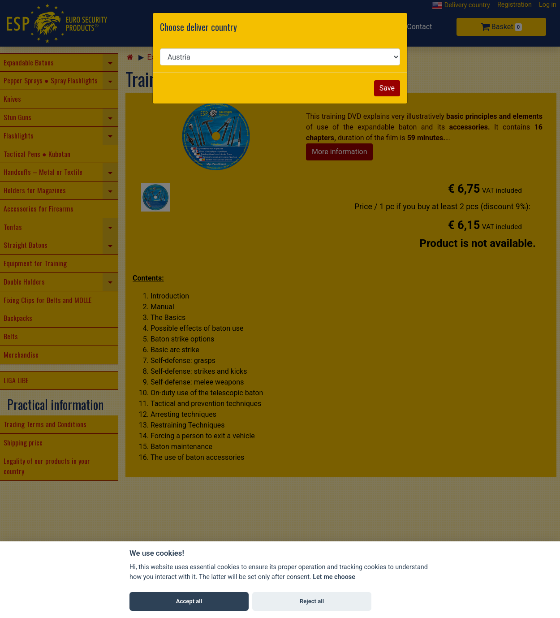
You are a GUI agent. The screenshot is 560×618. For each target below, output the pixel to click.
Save (387, 88)
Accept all (189, 601)
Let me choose (334, 577)
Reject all (312, 601)
